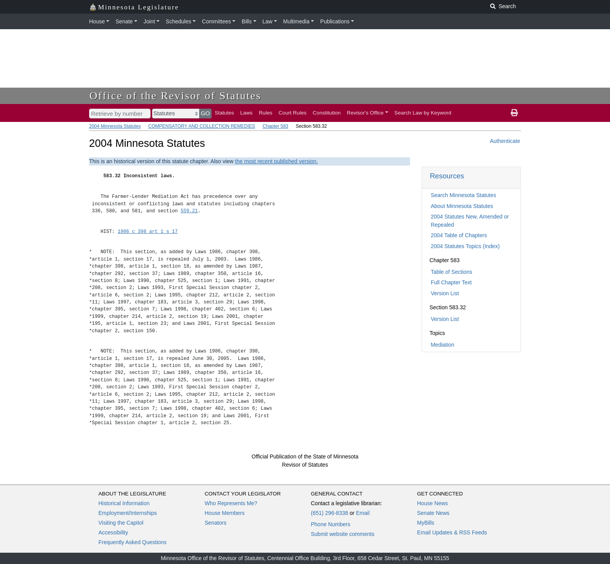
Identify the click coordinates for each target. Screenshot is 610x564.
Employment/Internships (127, 513)
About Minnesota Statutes (462, 206)
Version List (445, 293)
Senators (215, 523)
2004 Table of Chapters (459, 235)
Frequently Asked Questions (132, 542)
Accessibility (113, 532)
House (97, 21)
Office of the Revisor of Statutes (175, 96)
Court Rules (293, 113)
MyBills (425, 523)
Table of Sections (451, 272)
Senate (124, 21)
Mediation (442, 345)
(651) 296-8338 (329, 513)
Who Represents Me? (231, 503)
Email (363, 513)
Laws (246, 113)
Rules (265, 113)
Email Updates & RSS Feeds (452, 532)
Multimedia (296, 21)
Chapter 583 (275, 126)
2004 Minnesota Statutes (115, 126)
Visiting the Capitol (121, 523)
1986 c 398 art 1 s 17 (148, 231)
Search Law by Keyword (423, 113)
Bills (247, 21)
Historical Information (124, 503)
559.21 (189, 211)
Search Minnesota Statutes (463, 195)
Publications (335, 21)
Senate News (433, 513)
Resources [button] (447, 176)
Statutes (224, 113)
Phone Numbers (330, 524)
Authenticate (505, 141)
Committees (216, 21)
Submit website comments (342, 534)
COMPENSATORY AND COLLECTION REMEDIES (201, 126)
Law (268, 21)
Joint (149, 21)
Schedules (178, 21)
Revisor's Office (365, 113)
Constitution (327, 113)
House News (432, 503)
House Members (225, 513)
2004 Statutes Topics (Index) (465, 246)
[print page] (514, 113)
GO (205, 113)
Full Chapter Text (451, 282)
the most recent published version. (276, 161)
